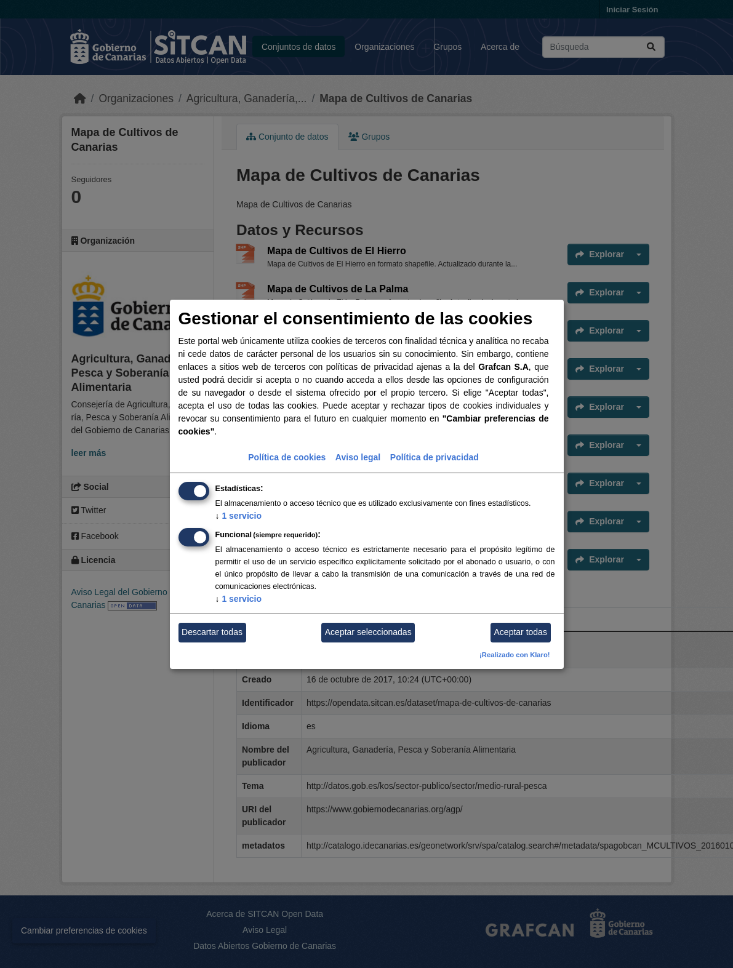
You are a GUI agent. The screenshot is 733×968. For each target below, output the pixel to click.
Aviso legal (357, 457)
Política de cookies (287, 457)
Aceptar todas (520, 632)
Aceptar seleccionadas (368, 632)
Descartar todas (212, 632)
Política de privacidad (434, 457)
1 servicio (238, 516)
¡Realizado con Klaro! (514, 654)
